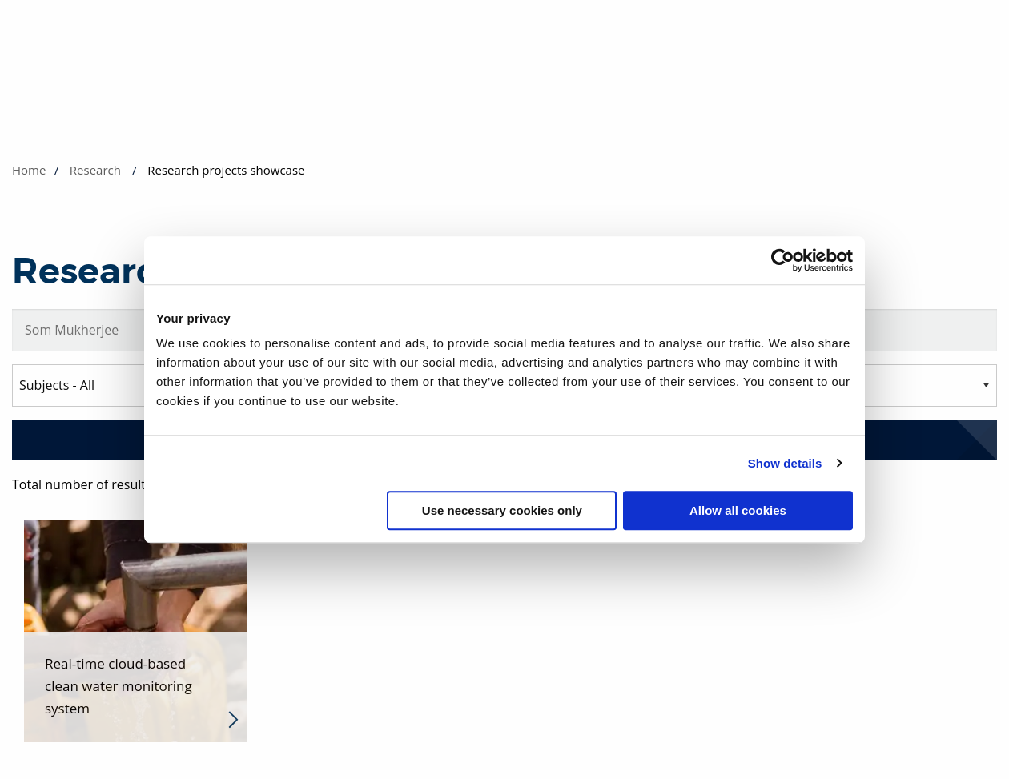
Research (95, 170)
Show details (785, 463)
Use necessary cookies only (502, 510)
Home (29, 170)
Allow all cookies (737, 510)
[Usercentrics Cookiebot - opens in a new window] (783, 260)
